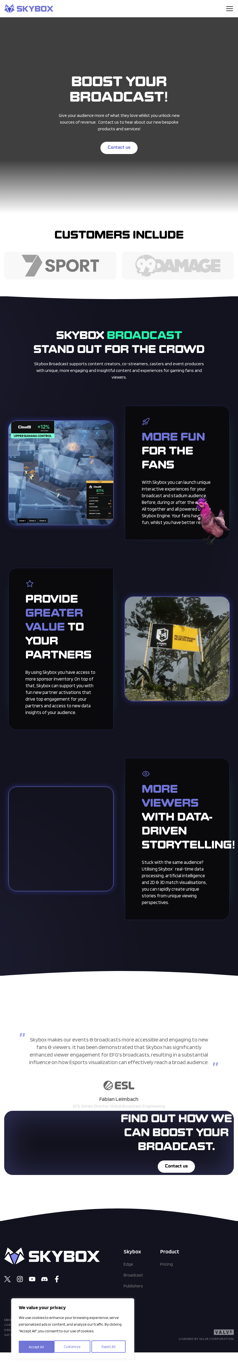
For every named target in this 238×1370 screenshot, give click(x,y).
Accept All (110, 1347)
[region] (72, 1329)
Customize (37, 1347)
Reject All (73, 1347)
